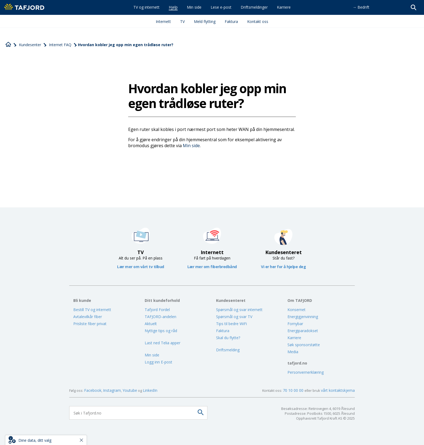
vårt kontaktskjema (338, 390)
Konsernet (296, 309)
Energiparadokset (302, 330)
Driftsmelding (228, 349)
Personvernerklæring (305, 372)
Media (292, 351)
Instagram (112, 390)
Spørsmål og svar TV (234, 316)
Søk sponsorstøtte (303, 344)
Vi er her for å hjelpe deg (283, 266)
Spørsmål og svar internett (239, 309)
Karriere (294, 337)
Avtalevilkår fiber (87, 316)
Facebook (92, 390)
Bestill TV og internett (92, 309)
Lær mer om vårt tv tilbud (140, 266)
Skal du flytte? (228, 337)
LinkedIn (150, 390)
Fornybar (295, 323)
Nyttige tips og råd (161, 330)
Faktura (222, 330)
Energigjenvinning (302, 316)
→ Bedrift (361, 7)
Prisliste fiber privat (90, 323)
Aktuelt (151, 323)
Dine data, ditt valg (34, 440)
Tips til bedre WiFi (231, 323)
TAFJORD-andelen (160, 316)
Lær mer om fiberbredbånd (212, 266)
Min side (191, 146)
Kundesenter (30, 44)
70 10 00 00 (293, 390)
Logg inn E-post (158, 362)
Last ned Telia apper (162, 342)
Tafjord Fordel (157, 309)
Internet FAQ (60, 44)
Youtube (129, 390)
